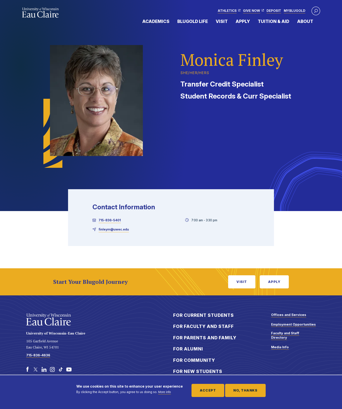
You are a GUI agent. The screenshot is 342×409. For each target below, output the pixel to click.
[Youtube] (69, 369)
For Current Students (203, 315)
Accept (208, 390)
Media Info (280, 347)
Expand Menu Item (171, 21)
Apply (243, 21)
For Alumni (188, 349)
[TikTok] (60, 369)
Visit (222, 21)
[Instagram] (52, 369)
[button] (315, 11)
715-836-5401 (110, 220)
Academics (155, 21)
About (305, 21)
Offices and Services (288, 315)
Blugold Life (192, 21)
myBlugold (294, 11)
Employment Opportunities (293, 324)
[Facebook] (27, 369)
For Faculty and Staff (203, 326)
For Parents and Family (204, 337)
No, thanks (245, 390)
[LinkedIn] (44, 369)
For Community (194, 360)
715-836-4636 (38, 355)
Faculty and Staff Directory (285, 335)
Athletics (227, 11)
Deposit (274, 11)
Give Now (251, 11)
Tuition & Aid (273, 21)
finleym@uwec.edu (114, 229)
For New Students (197, 371)
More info (164, 392)
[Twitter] (36, 369)
